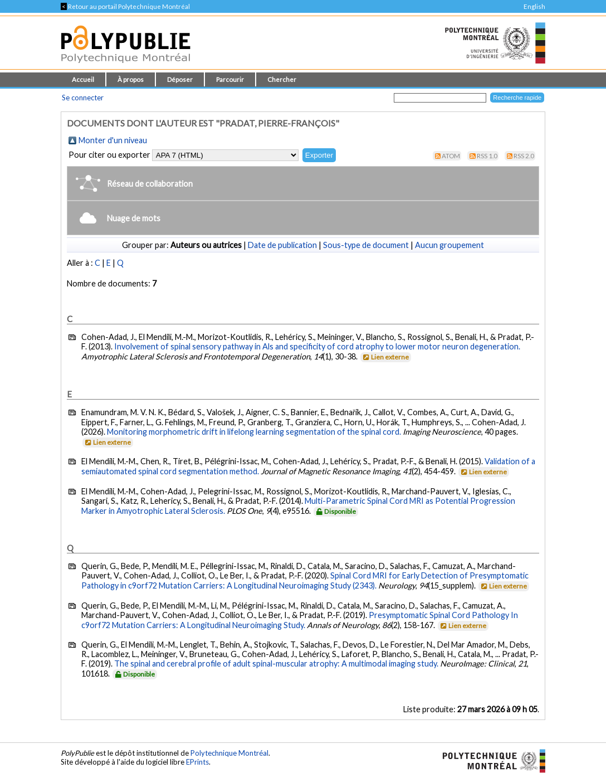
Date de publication (282, 245)
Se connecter (83, 97)
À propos (131, 79)
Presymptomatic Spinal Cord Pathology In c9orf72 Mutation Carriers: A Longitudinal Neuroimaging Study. (299, 620)
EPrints (197, 761)
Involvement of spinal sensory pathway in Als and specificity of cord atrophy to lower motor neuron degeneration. (317, 346)
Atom (451, 155)
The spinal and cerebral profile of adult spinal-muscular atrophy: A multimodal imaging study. (276, 663)
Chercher (281, 79)
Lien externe (385, 357)
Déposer (180, 79)
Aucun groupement (449, 245)
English (534, 6)
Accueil (83, 79)
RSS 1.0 (487, 155)
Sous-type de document (366, 245)
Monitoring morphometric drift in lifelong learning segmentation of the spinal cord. (254, 431)
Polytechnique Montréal (229, 752)
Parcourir (230, 79)
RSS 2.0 (524, 155)
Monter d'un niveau (113, 140)
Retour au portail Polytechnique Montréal (125, 6)
